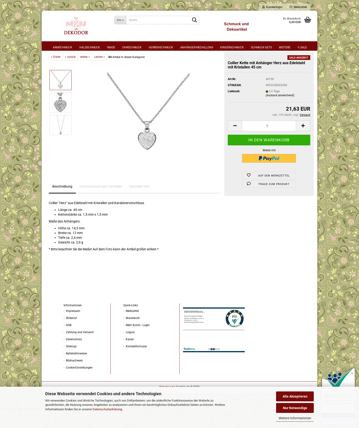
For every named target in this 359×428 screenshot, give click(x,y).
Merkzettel (298, 7)
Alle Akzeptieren (295, 396)
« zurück (70, 73)
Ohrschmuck (132, 47)
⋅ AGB (67, 341)
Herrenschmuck (161, 47)
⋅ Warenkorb (131, 334)
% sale (302, 47)
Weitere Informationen (295, 418)
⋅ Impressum (72, 327)
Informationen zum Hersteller (100, 203)
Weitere (284, 47)
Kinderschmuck (232, 47)
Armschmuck (62, 47)
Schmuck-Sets (261, 47)
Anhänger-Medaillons (196, 47)
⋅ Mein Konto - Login (136, 341)
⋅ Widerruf (70, 334)
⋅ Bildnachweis (73, 377)
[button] (235, 142)
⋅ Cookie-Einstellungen (78, 384)
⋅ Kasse (128, 355)
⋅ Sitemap (70, 363)
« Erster (56, 73)
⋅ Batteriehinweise (75, 370)
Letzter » (99, 73)
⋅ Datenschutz (73, 355)
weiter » (85, 73)
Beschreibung (62, 203)
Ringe (111, 47)
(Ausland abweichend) (280, 111)
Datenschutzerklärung (107, 409)
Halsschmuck (89, 47)
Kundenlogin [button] (272, 7)
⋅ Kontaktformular (135, 363)
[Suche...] (120, 20)
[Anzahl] (269, 142)
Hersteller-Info (139, 203)
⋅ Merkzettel (131, 327)
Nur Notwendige (295, 408)
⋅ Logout (129, 348)
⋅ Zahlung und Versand (79, 348)
